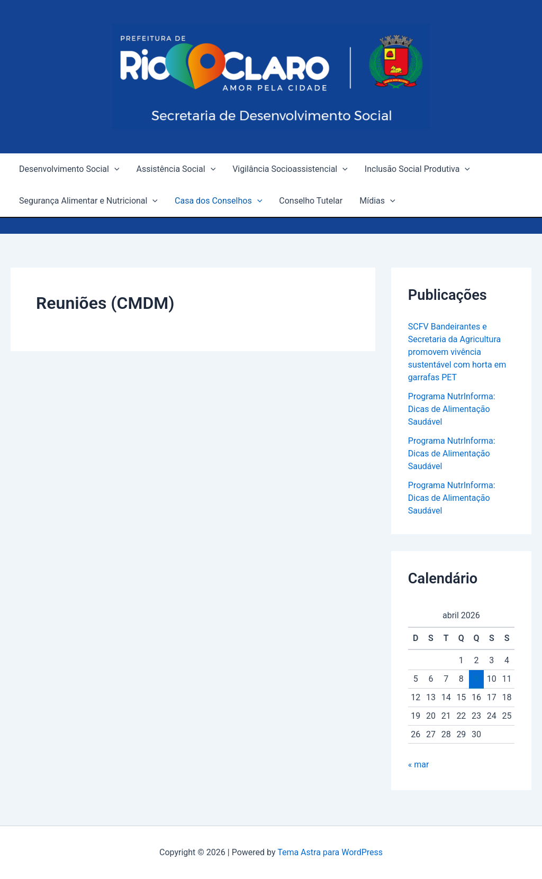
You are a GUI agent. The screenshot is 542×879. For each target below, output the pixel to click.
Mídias (377, 201)
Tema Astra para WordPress (330, 852)
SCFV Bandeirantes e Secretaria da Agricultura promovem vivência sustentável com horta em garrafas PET (457, 352)
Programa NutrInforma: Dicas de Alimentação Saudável (451, 409)
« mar (418, 764)
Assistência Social (175, 169)
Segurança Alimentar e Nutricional (88, 201)
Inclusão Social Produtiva (417, 169)
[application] (114, 169)
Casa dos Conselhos (218, 201)
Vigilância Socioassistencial (290, 169)
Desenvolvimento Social (69, 169)
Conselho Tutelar (310, 201)
